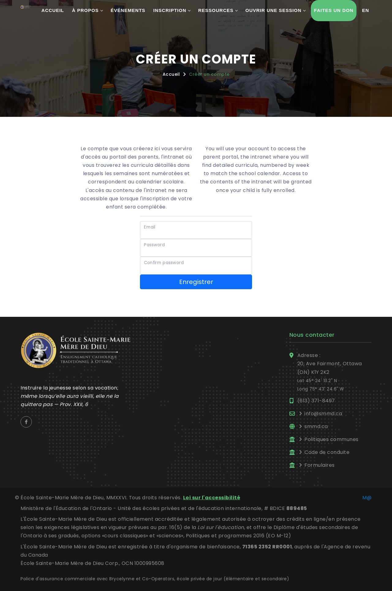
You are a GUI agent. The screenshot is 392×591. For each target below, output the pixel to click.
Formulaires (319, 465)
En (365, 10)
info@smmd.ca (323, 413)
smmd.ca (316, 426)
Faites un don (333, 10)
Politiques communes (331, 439)
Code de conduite (326, 452)
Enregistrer (196, 282)
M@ (366, 497)
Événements (128, 10)
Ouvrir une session (273, 10)
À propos (85, 10)
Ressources (215, 10)
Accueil (52, 10)
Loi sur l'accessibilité (211, 497)
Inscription (170, 10)
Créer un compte (209, 74)
